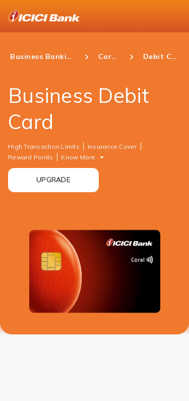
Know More (78, 157)
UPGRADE (53, 179)
